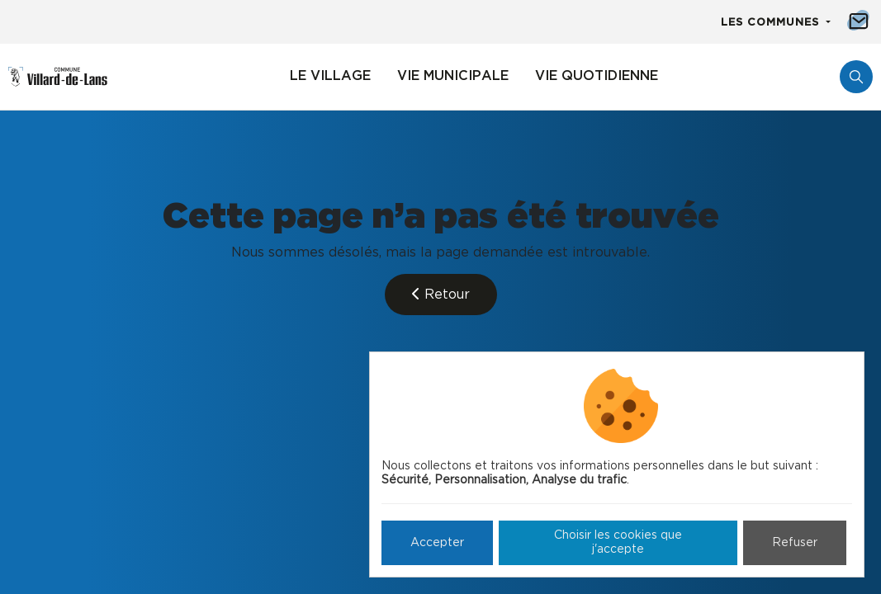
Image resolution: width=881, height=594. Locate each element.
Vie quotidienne (596, 75)
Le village (330, 75)
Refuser (794, 543)
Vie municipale (453, 75)
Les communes (772, 22)
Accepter (437, 543)
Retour (441, 294)
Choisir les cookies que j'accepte (618, 542)
